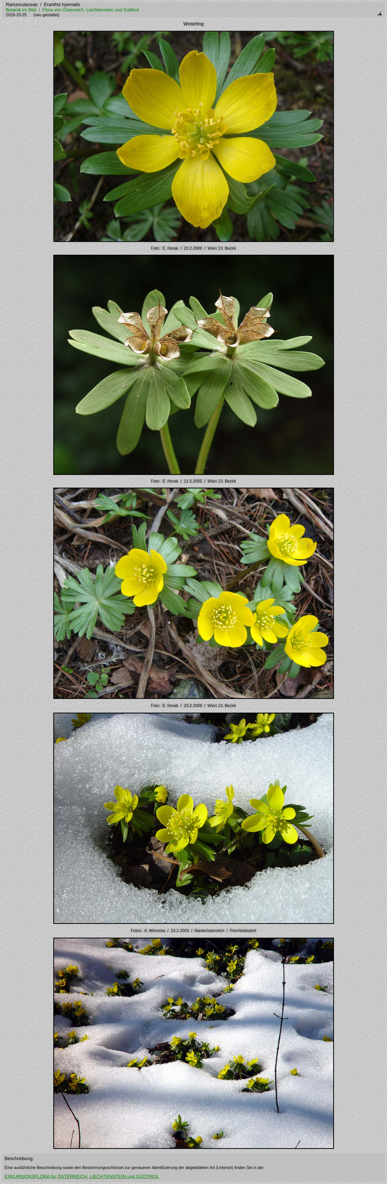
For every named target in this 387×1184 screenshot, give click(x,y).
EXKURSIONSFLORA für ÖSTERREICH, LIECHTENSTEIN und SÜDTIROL (82, 1176)
